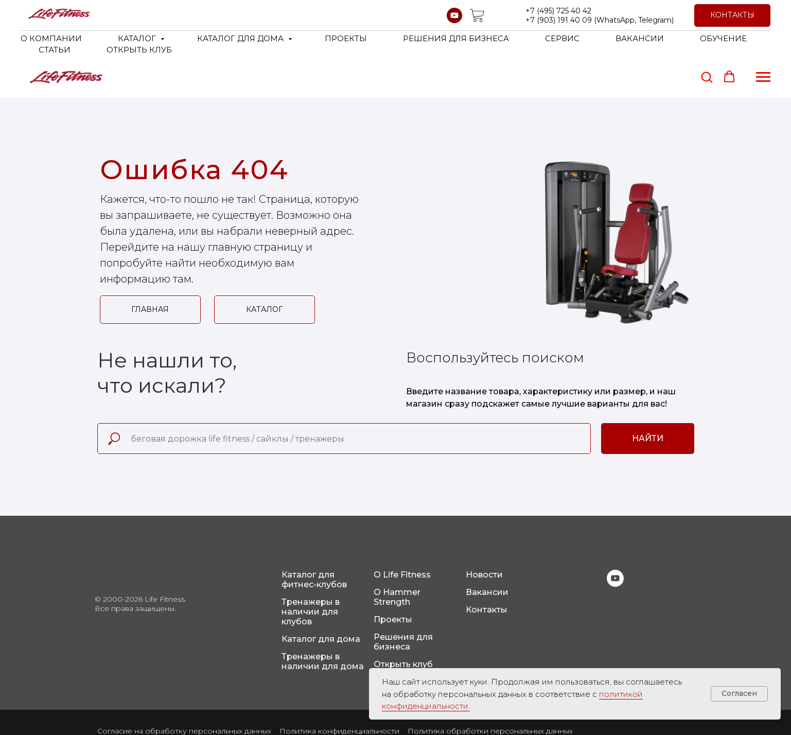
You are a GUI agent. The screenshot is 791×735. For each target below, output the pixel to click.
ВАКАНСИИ (640, 38)
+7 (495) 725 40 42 (558, 10)
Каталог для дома (321, 598)
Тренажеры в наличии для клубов (311, 570)
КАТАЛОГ (138, 38)
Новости (484, 533)
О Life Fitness (402, 533)
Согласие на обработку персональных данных (184, 689)
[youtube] (454, 15)
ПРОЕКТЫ (346, 38)
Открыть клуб (403, 623)
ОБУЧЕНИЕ (723, 38)
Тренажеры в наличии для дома (323, 620)
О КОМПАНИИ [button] (51, 38)
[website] (477, 15)
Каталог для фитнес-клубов (314, 538)
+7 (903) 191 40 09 (558, 20)
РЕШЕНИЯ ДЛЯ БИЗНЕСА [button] (456, 38)
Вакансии (487, 551)
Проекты (393, 578)
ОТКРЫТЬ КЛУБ (139, 50)
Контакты (486, 568)
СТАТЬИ (55, 50)
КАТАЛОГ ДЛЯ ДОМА (241, 38)
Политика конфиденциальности (339, 689)
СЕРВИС (562, 38)
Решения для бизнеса (403, 600)
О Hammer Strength (397, 556)
